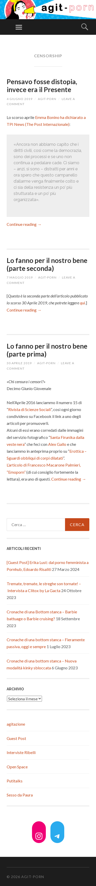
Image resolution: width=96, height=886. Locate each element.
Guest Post (16, 738)
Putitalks (15, 780)
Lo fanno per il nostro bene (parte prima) (47, 350)
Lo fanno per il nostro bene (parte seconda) (47, 264)
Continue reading (24, 224)
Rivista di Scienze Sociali (29, 409)
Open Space (17, 766)
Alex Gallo (57, 444)
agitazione (16, 724)
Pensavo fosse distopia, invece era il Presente (42, 85)
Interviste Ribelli (21, 752)
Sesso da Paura (20, 794)
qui (82, 302)
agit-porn (47, 99)
